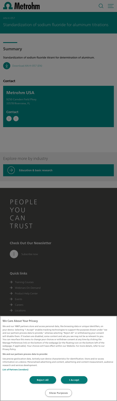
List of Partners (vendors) (15, 370)
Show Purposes (58, 393)
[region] (58, 358)
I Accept (74, 380)
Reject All (43, 380)
